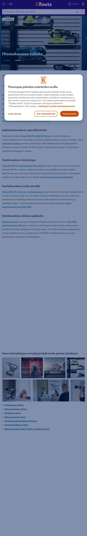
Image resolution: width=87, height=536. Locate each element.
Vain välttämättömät (46, 114)
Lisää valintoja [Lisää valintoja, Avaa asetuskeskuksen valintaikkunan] (14, 114)
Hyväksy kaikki (69, 114)
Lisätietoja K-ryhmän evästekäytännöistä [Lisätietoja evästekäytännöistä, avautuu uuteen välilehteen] (56, 106)
